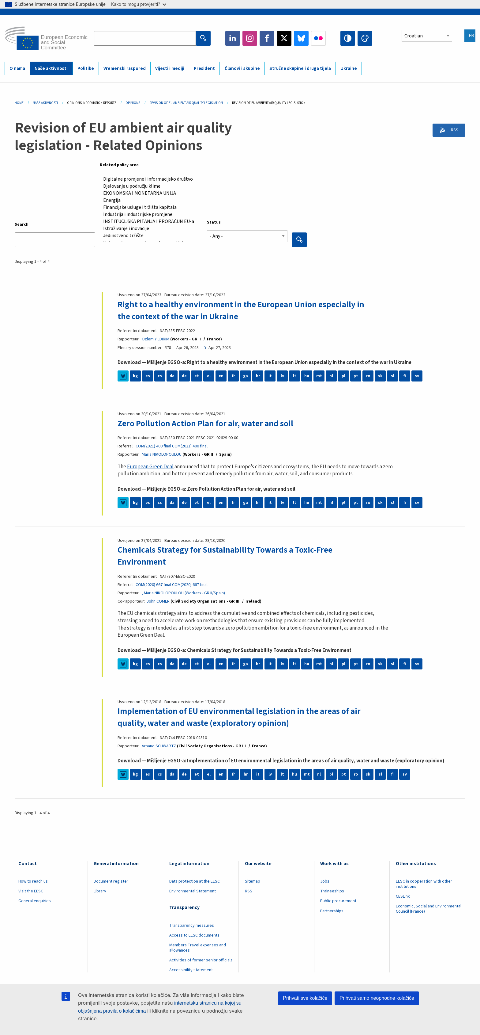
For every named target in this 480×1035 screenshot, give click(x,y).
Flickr (318, 38)
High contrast (347, 38)
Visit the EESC (30, 891)
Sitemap (252, 881)
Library (100, 891)
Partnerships (331, 910)
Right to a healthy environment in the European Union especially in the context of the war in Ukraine (244, 310)
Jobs (324, 881)
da (172, 376)
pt (356, 376)
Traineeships (332, 891)
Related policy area (119, 165)
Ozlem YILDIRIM (155, 339)
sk (380, 376)
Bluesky (301, 38)
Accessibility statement (191, 970)
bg (135, 376)
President (204, 68)
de (184, 376)
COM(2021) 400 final (153, 446)
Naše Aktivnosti (45, 103)
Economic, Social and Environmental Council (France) (428, 908)
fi (404, 376)
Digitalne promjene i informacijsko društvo (149, 179)
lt (294, 376)
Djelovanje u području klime (149, 186)
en (221, 376)
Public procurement (338, 901)
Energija (149, 200)
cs (160, 376)
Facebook (267, 38)
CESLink (403, 896)
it (270, 376)
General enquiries (34, 901)
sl (392, 376)
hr (258, 376)
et (196, 376)
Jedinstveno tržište (149, 235)
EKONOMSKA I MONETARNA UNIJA (149, 193)
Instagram (249, 38)
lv (282, 376)
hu (306, 376)
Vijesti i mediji (169, 68)
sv (417, 376)
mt (319, 376)
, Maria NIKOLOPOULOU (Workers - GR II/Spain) (183, 593)
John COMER (158, 601)
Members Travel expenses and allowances (197, 947)
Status (214, 222)
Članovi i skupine (242, 68)
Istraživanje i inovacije (149, 228)
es (147, 376)
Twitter (284, 38)
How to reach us (33, 881)
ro (368, 376)
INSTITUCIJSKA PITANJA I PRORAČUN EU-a (149, 221)
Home (19, 103)
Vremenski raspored (124, 68)
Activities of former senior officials (201, 960)
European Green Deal (150, 466)
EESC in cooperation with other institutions (424, 883)
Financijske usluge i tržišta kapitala (149, 207)
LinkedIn (232, 38)
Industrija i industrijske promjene (149, 214)
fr (233, 376)
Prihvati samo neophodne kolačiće (376, 998)
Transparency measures (191, 925)
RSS (453, 130)
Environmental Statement (192, 891)
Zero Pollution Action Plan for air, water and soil (208, 423)
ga (245, 376)
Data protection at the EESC (194, 881)
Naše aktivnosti (51, 68)
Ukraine (348, 68)
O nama (17, 68)
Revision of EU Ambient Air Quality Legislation (186, 103)
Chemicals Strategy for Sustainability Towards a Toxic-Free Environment (228, 556)
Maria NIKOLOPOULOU (162, 454)
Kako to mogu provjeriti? (138, 4)
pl (343, 376)
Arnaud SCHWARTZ (159, 746)
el (209, 376)
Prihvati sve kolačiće (305, 998)
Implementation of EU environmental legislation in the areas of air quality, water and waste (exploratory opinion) (243, 717)
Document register (111, 881)
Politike (85, 68)
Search (21, 224)
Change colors (365, 38)
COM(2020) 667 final (153, 584)
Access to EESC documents (194, 935)
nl (331, 376)
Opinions (133, 103)
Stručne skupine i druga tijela (300, 68)
